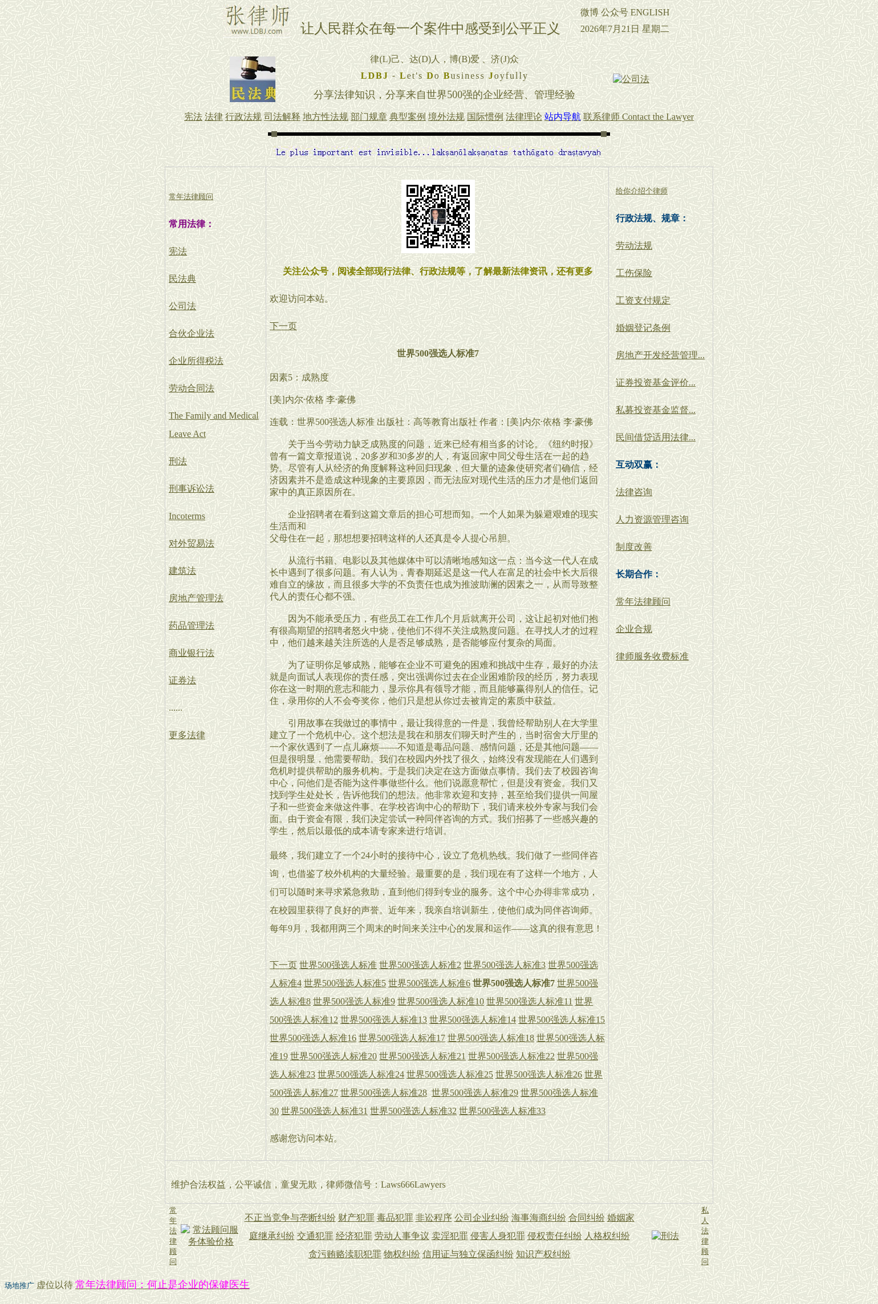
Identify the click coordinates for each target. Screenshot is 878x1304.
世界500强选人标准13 (383, 1019)
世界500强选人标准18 (491, 1038)
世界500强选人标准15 (561, 1019)
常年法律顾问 (643, 601)
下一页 (283, 326)
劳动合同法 (191, 388)
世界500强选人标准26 (538, 1074)
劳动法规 (634, 245)
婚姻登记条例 (643, 328)
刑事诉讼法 (191, 488)
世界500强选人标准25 (450, 1074)
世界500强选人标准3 (505, 965)
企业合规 (634, 629)
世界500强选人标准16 (313, 1038)
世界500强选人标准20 (333, 1056)
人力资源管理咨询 (652, 519)
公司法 (182, 306)
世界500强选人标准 (338, 965)
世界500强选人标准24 (361, 1074)
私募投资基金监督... (656, 410)
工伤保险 (634, 273)
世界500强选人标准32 (413, 1111)
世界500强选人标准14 (472, 1019)
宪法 (178, 251)
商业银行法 (191, 653)
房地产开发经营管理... (660, 355)
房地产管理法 (196, 598)
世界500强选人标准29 (475, 1093)
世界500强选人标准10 (440, 1001)
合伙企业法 (191, 333)
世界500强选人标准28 (383, 1093)
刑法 (178, 461)
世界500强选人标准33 (502, 1111)
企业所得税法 (196, 361)
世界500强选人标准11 (529, 1001)
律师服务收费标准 (652, 656)
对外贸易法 (191, 543)
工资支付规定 (643, 300)
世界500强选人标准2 (420, 965)
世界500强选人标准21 (422, 1056)
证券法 (182, 680)
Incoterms (187, 516)
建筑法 (182, 571)
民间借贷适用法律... (656, 437)
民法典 (182, 279)
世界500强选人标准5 (345, 983)
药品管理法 (191, 625)
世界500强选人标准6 (429, 983)
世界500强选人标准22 (511, 1056)
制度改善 (634, 547)
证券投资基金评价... (656, 382)
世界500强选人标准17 (402, 1038)
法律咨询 (634, 492)
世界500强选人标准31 (324, 1111)
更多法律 (187, 735)
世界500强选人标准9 (354, 1001)
